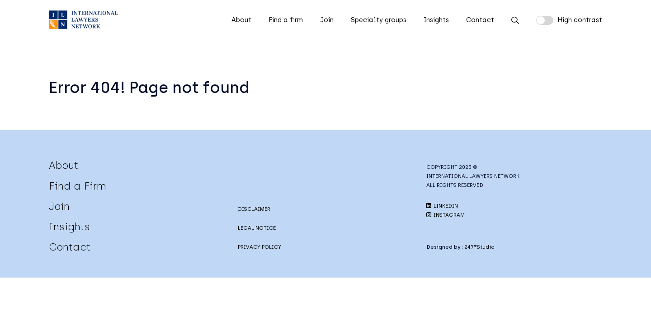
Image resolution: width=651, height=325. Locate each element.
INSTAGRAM (445, 215)
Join (327, 20)
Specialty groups (378, 20)
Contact (480, 20)
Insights (436, 20)
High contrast (579, 20)
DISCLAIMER (254, 209)
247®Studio (479, 247)
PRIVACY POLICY (259, 247)
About (241, 20)
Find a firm (286, 20)
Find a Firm (77, 186)
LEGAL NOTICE (257, 228)
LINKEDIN (442, 206)
